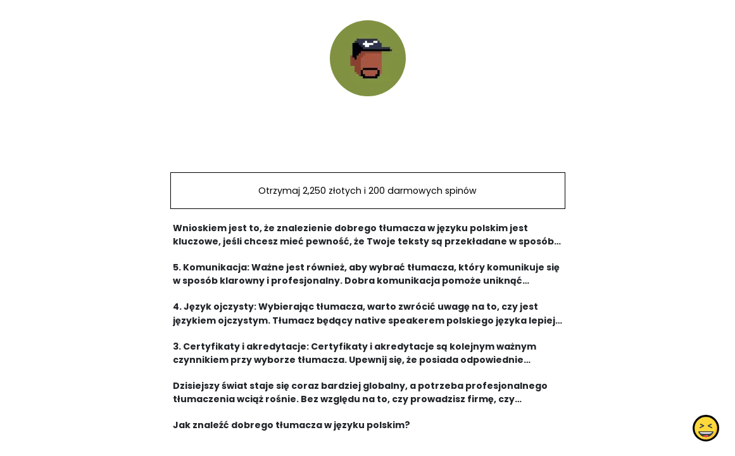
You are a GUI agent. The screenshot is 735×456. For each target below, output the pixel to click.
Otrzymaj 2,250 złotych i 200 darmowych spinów (367, 190)
